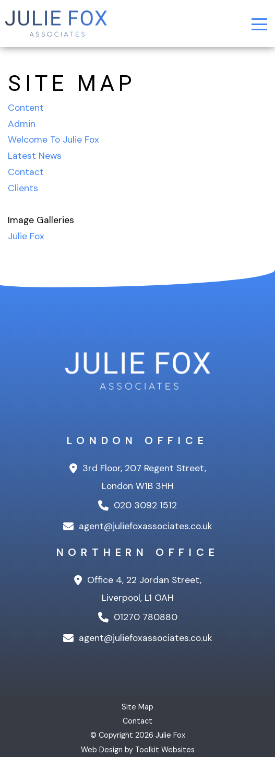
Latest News (35, 155)
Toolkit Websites (165, 749)
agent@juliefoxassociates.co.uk (137, 526)
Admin (21, 124)
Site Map (137, 707)
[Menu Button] (259, 24)
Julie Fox (26, 236)
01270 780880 (137, 617)
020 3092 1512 (137, 505)
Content (26, 107)
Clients (23, 188)
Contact (26, 172)
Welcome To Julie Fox (53, 139)
